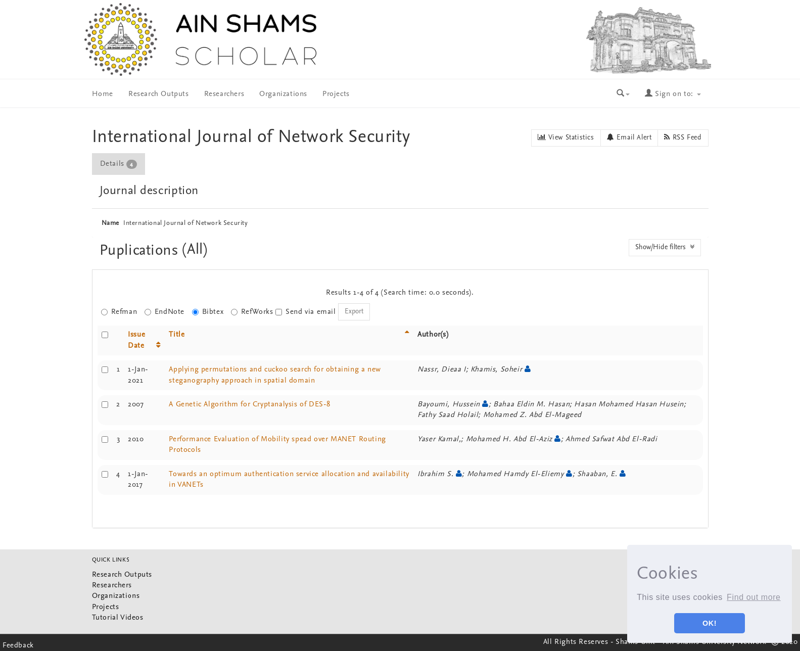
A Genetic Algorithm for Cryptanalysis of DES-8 (250, 404)
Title (176, 335)
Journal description (149, 191)
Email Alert (629, 137)
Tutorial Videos (118, 618)
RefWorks (252, 312)
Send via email (305, 312)
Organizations (283, 94)
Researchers (224, 94)
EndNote (164, 312)
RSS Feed (682, 137)
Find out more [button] (754, 597)
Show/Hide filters (664, 247)
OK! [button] (709, 623)
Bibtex (208, 312)
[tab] (119, 164)
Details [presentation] (118, 164)
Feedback (18, 645)
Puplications (141, 251)
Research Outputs (158, 94)
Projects (336, 94)
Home (102, 94)
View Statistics (566, 137)
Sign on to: (672, 94)
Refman (119, 312)
